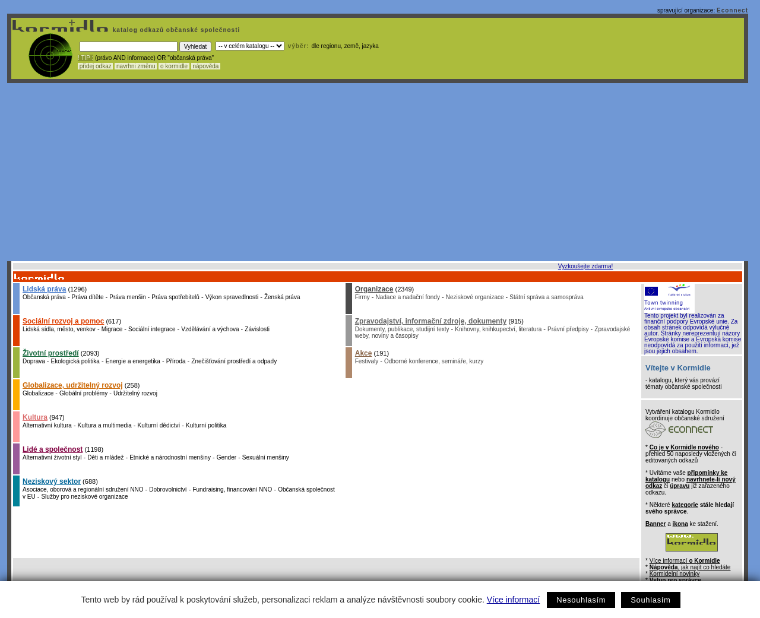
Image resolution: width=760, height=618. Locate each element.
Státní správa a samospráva (546, 297)
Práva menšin (127, 297)
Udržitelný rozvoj (135, 393)
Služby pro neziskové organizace (84, 496)
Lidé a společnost (53, 449)
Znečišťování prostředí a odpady (234, 361)
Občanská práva (44, 297)
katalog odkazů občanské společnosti (175, 30)
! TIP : (85, 58)
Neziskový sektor (52, 481)
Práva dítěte (88, 297)
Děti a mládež (105, 457)
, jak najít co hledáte (690, 567)
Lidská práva (44, 289)
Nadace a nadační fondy (408, 297)
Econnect (732, 10)
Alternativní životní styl (52, 457)
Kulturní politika (206, 425)
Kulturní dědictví (159, 425)
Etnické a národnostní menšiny (170, 457)
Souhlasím (650, 599)
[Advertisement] (377, 172)
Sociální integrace (152, 329)
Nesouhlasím (581, 599)
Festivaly (366, 361)
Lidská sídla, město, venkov (59, 329)
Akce (363, 353)
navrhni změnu (136, 66)
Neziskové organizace (475, 297)
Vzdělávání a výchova (210, 329)
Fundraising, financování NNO (232, 489)
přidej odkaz (95, 66)
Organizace (374, 289)
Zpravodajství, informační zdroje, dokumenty (430, 321)
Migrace (112, 329)
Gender (226, 457)
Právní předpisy (567, 329)
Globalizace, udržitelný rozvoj (73, 385)
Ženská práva (282, 297)
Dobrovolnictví (167, 489)
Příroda (176, 361)
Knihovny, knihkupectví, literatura (498, 329)
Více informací (513, 599)
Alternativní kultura (47, 425)
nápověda (206, 66)
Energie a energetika (133, 361)
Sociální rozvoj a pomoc (63, 321)
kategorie (685, 505)
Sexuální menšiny (265, 457)
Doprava (34, 361)
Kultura (35, 417)
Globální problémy (83, 393)
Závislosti (257, 329)
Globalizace (38, 393)
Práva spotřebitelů (175, 297)
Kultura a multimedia (105, 425)
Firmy (362, 297)
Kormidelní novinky (674, 574)
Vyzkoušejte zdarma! (585, 266)
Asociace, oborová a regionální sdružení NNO (83, 489)
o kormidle (174, 66)
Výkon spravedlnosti (232, 297)
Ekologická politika (75, 361)
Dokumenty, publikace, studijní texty (402, 329)
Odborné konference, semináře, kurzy (433, 361)
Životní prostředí (51, 353)
